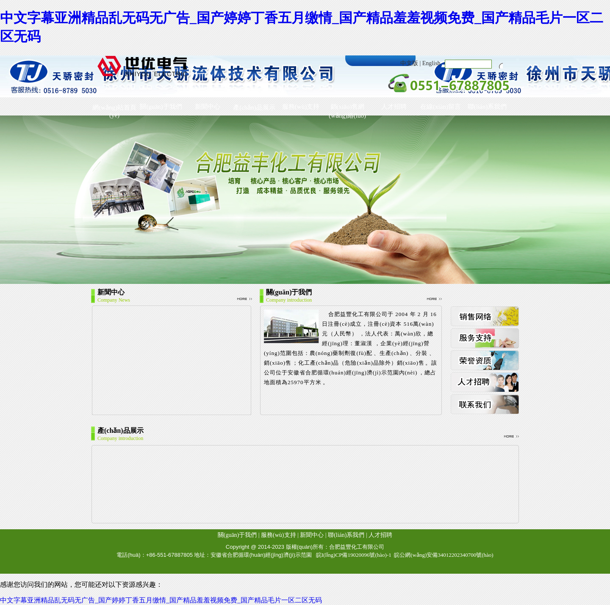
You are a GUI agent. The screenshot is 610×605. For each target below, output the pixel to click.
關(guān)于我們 (161, 106)
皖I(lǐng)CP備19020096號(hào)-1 (353, 555)
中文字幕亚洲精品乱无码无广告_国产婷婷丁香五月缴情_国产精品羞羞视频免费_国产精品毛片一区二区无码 (161, 600)
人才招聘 (394, 106)
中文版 (409, 63)
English (431, 63)
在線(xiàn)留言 (440, 106)
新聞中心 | (313, 535)
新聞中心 (207, 106)
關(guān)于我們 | (239, 535)
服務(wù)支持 (300, 106)
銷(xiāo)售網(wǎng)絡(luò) (347, 108)
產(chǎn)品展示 (254, 107)
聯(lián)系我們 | (347, 535)
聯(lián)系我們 (487, 106)
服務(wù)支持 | (280, 535)
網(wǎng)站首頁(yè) (114, 108)
